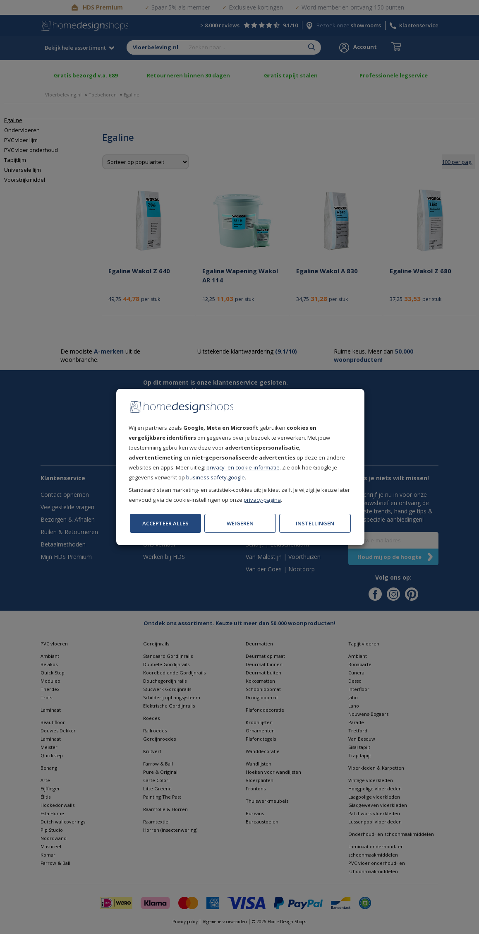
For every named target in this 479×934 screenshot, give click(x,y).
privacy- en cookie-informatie (243, 467)
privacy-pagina (262, 499)
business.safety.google (215, 477)
